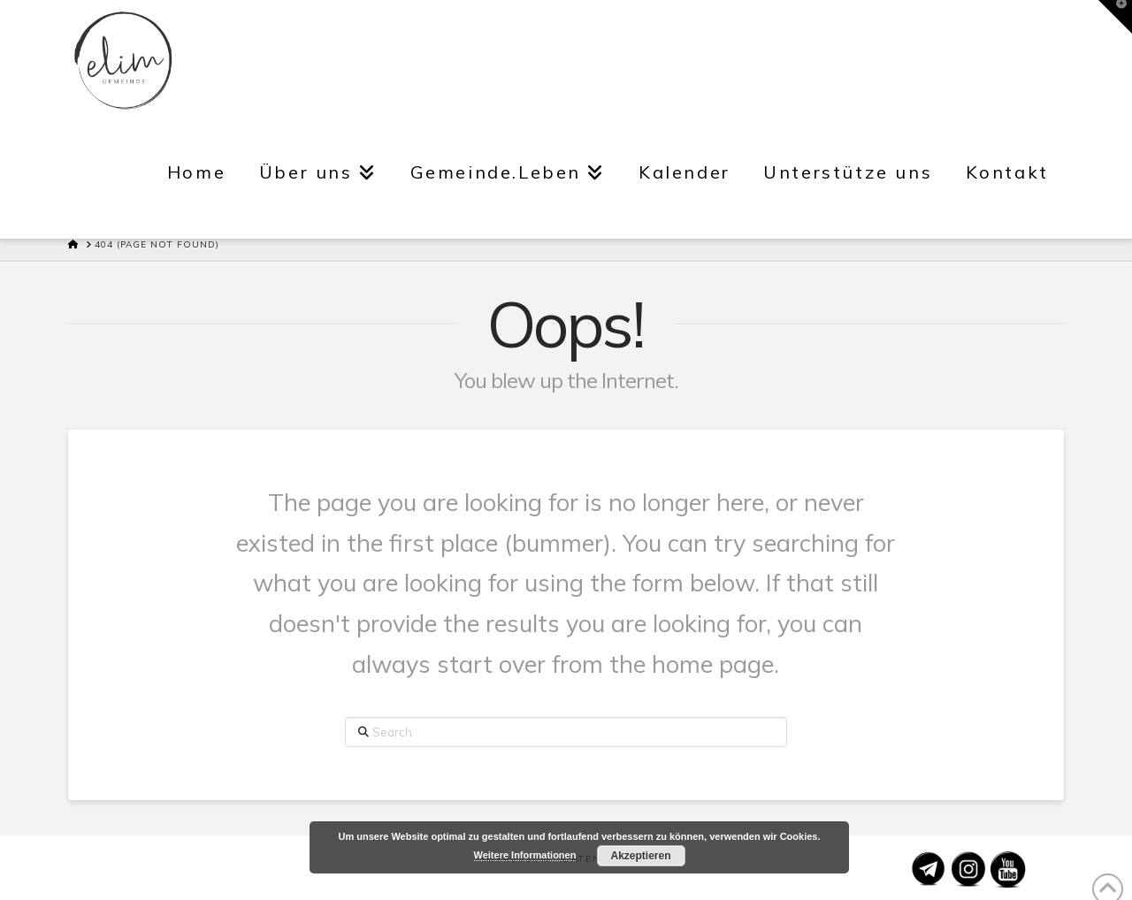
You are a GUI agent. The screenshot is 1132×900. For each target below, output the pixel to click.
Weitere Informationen (525, 855)
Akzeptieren (640, 856)
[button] (1115, 17)
